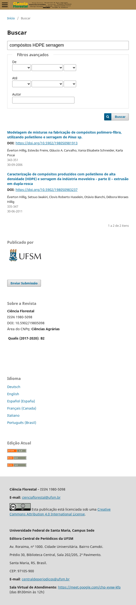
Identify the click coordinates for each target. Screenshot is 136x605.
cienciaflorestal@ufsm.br (41, 497)
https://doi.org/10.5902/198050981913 (47, 143)
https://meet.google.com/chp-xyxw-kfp (89, 587)
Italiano (13, 415)
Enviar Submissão (24, 283)
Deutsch (13, 386)
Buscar (120, 117)
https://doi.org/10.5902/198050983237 (47, 189)
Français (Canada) (21, 408)
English (13, 394)
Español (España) (21, 401)
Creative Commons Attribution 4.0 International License (60, 511)
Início (11, 18)
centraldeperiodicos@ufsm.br (46, 579)
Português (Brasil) (21, 422)
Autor (16, 94)
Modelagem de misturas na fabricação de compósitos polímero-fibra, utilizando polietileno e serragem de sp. (64, 134)
